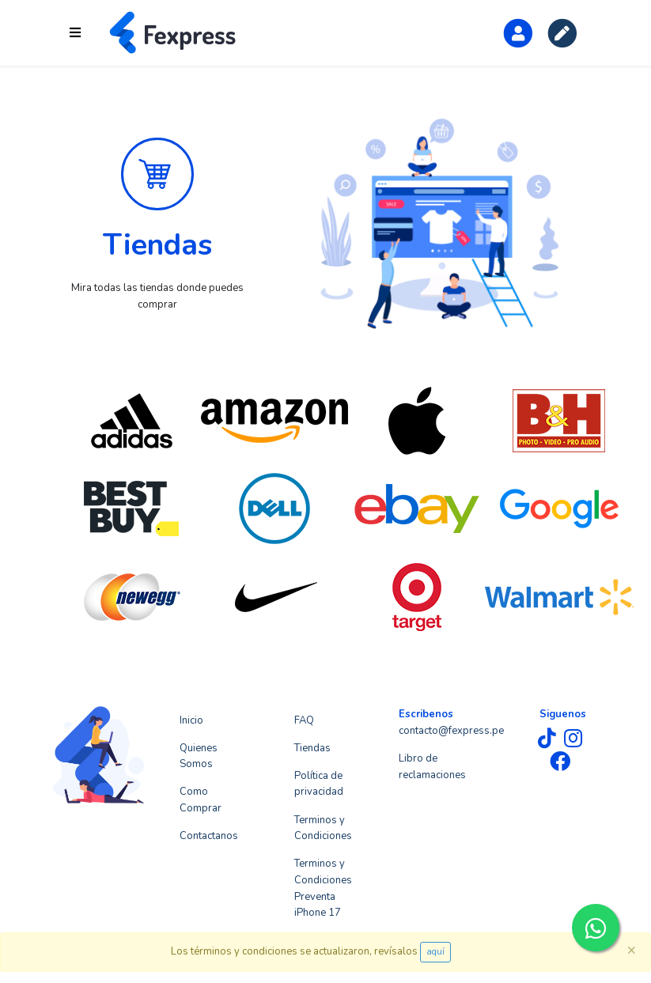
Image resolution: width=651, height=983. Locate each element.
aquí (435, 952)
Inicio (191, 720)
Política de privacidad (318, 784)
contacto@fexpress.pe (451, 731)
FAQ (304, 720)
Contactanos (209, 836)
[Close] (631, 949)
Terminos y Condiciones (323, 828)
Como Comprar (200, 800)
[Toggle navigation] (75, 32)
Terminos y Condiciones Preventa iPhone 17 (323, 888)
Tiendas (312, 748)
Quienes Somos (199, 756)
